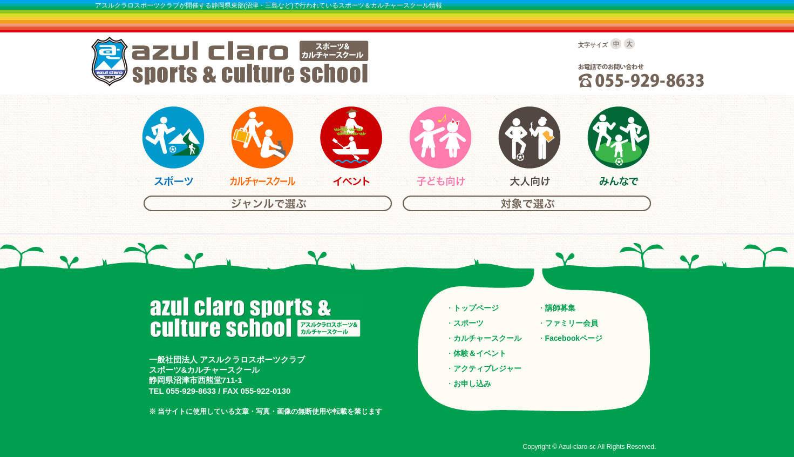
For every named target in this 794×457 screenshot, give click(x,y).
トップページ (476, 308)
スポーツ (468, 323)
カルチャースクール (487, 338)
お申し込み (472, 383)
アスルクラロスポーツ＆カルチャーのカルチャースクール (262, 146)
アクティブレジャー (487, 368)
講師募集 (560, 308)
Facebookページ (574, 338)
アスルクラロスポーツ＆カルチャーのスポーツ (173, 146)
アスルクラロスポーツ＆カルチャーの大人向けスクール (529, 146)
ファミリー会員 (571, 323)
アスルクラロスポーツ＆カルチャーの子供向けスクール (440, 146)
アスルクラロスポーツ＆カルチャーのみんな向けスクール (618, 146)
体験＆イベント (479, 353)
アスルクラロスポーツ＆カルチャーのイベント (351, 146)
